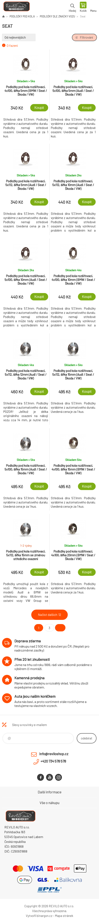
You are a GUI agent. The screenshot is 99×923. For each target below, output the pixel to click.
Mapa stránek (64, 916)
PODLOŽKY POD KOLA (22, 16)
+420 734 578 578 (53, 761)
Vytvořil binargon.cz (39, 916)
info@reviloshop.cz (53, 754)
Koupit (39, 108)
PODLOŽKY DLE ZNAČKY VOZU (57, 16)
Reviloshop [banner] (16, 7)
